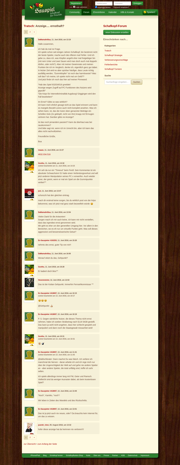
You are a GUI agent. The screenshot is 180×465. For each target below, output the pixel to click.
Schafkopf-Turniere (113, 69)
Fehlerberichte (111, 64)
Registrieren (76, 3)
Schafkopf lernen (56, 455)
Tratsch (29, 26)
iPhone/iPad (35, 455)
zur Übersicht (30, 444)
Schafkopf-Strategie (113, 55)
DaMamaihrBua (44, 40)
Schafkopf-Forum (115, 26)
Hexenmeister (43, 280)
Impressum (145, 455)
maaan (41, 150)
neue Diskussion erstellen (117, 32)
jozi (39, 191)
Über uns (96, 455)
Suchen (136, 82)
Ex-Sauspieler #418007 (47, 293)
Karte (88, 455)
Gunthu (41, 163)
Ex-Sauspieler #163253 (47, 240)
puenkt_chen (43, 425)
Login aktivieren (80, 7)
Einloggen (138, 3)
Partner (115, 455)
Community (74, 12)
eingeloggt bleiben (103, 7)
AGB (123, 455)
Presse (106, 455)
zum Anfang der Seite (47, 444)
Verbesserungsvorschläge (116, 60)
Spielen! (151, 12)
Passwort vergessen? (121, 7)
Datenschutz (133, 455)
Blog (45, 455)
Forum (86, 12)
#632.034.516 (44, 154)
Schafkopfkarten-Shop (74, 455)
